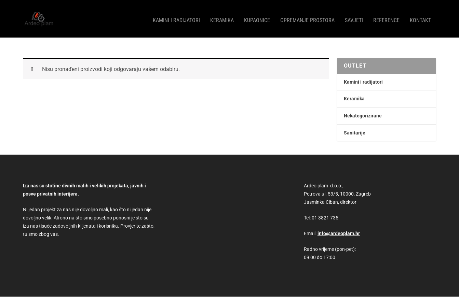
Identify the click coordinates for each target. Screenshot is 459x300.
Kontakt (420, 17)
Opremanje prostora (307, 17)
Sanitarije (354, 129)
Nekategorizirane (363, 112)
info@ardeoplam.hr (339, 230)
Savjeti (354, 17)
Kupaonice (257, 17)
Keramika (222, 17)
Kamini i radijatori (176, 17)
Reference (386, 17)
